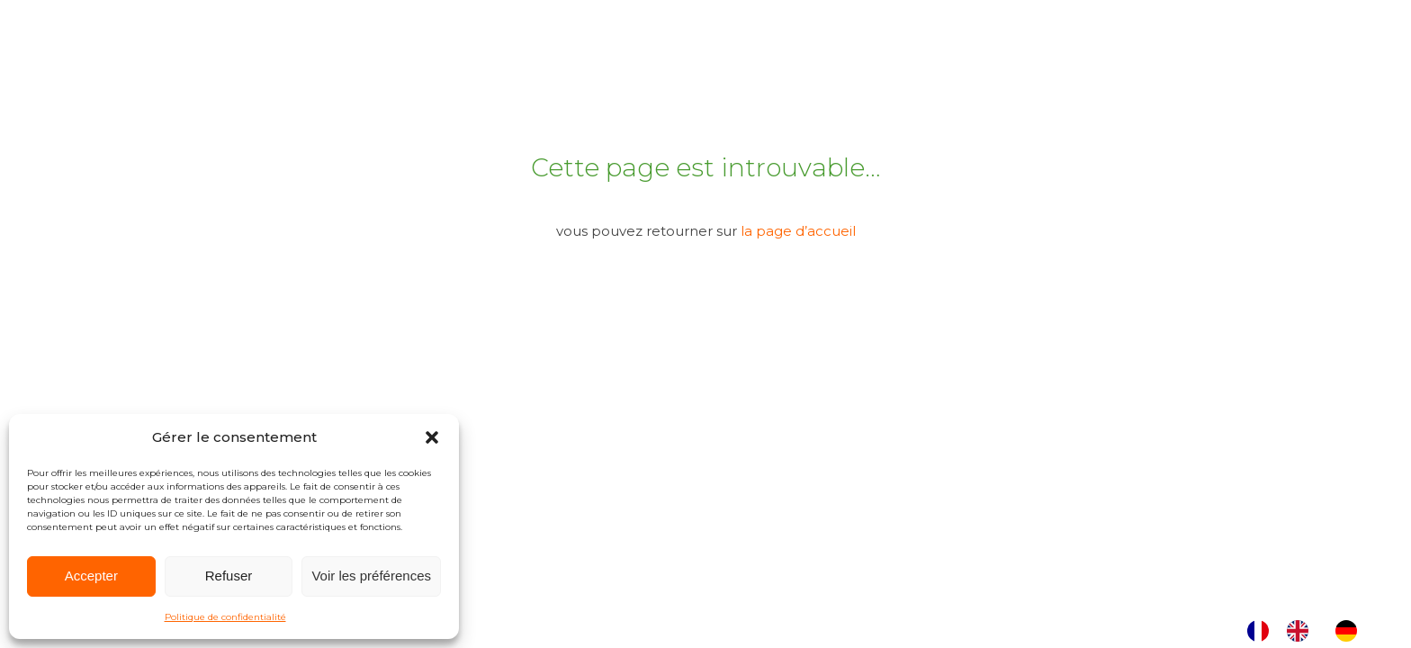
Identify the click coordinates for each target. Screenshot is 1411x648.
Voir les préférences (371, 575)
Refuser (229, 575)
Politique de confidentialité (225, 617)
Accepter (91, 575)
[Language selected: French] (1311, 631)
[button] (432, 437)
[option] (1302, 631)
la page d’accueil (798, 230)
